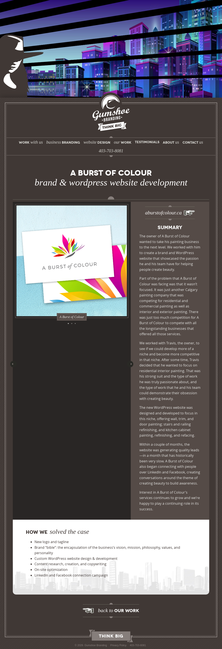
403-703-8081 (138, 645)
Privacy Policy (118, 645)
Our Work (118, 610)
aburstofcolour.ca (163, 212)
